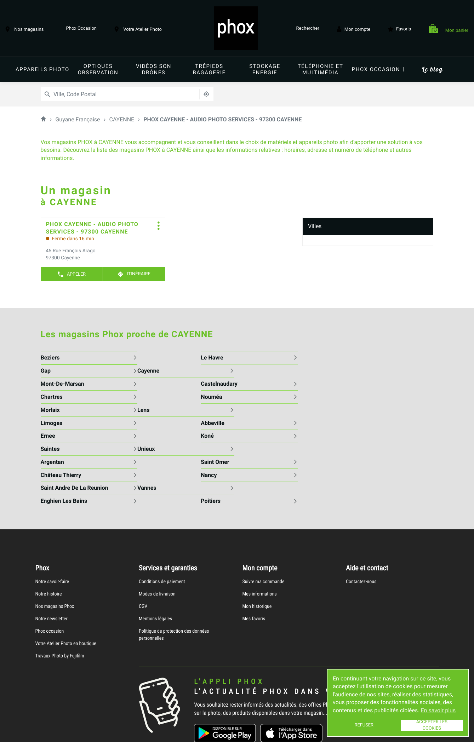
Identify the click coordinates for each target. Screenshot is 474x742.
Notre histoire (48, 541)
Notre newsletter (51, 566)
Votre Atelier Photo (138, 29)
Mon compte (353, 29)
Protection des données (135, 732)
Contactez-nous (361, 529)
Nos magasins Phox (54, 554)
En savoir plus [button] (438, 710)
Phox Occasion (79, 29)
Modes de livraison (157, 541)
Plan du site (217, 732)
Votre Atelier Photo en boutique (65, 591)
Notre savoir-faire (52, 529)
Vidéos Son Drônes (153, 69)
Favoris (399, 29)
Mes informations (259, 541)
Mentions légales (155, 566)
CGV (143, 554)
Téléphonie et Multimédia (320, 69)
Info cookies (53, 732)
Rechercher (306, 29)
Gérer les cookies (182, 732)
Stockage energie (264, 69)
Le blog (432, 69)
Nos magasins (24, 29)
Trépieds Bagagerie (209, 69)
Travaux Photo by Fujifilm (59, 603)
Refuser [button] (364, 725)
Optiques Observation (98, 69)
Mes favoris (253, 566)
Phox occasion (376, 69)
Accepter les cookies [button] (431, 725)
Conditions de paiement (162, 529)
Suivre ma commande (263, 529)
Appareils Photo (42, 69)
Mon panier (448, 29)
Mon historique (257, 554)
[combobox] (104, 94)
